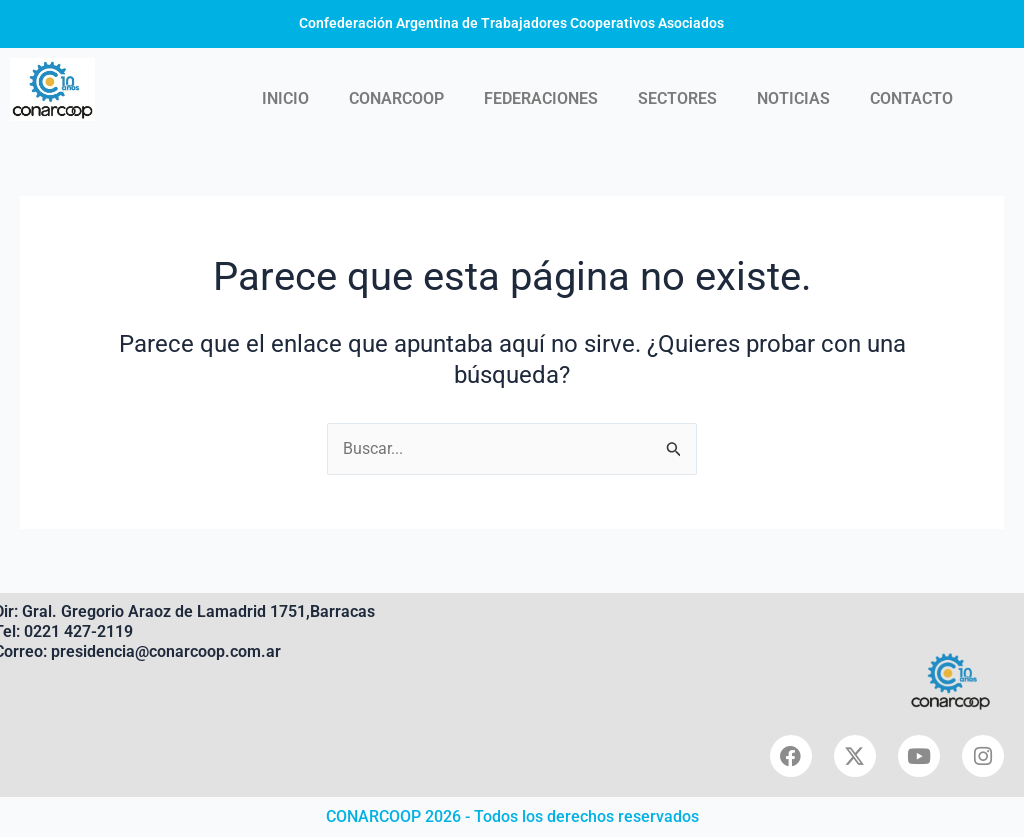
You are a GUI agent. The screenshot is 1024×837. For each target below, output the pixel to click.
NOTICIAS (793, 98)
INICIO (285, 98)
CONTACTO (911, 98)
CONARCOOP (396, 98)
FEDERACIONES (541, 98)
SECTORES (677, 98)
